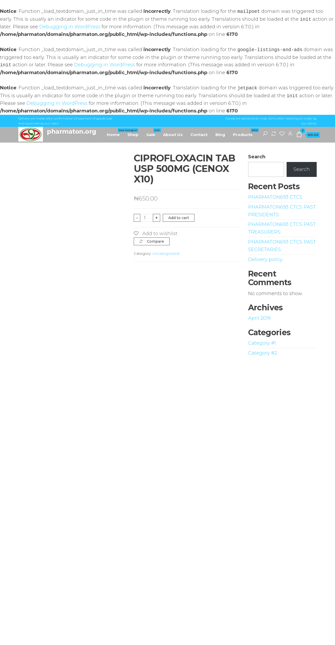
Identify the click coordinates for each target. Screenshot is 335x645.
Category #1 (262, 343)
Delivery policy (265, 259)
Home (115, 132)
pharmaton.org (71, 131)
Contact (199, 134)
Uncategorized (165, 253)
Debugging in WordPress (69, 27)
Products (244, 132)
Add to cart (178, 217)
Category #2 (262, 353)
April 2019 (259, 318)
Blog (220, 134)
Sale (152, 132)
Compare (155, 241)
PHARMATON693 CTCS (275, 197)
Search (256, 157)
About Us (173, 134)
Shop (132, 134)
